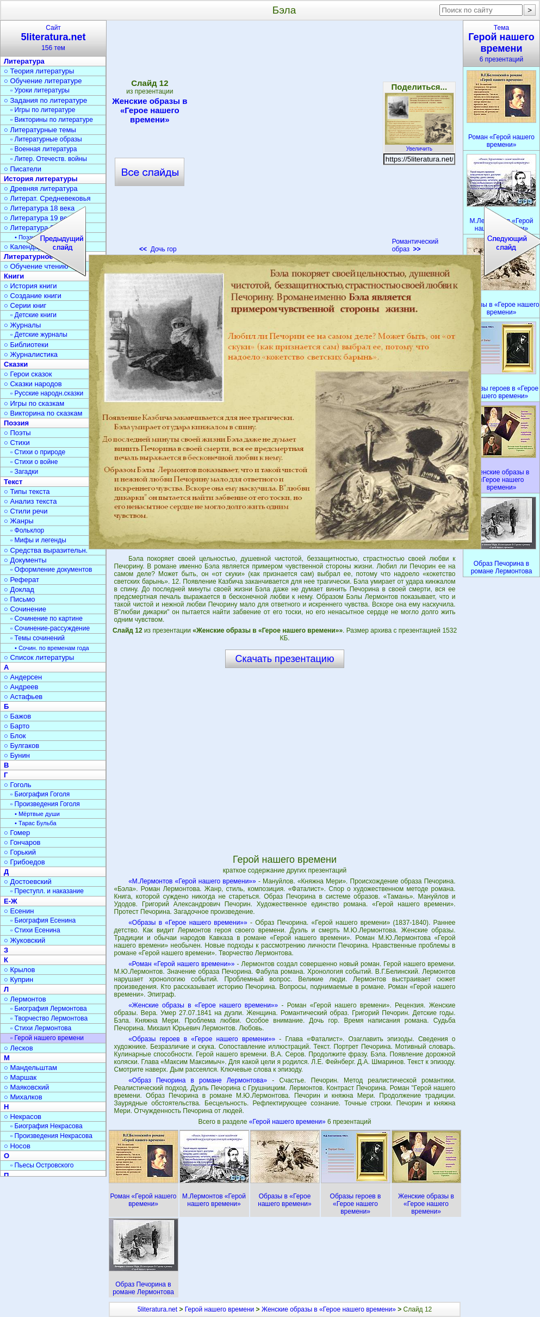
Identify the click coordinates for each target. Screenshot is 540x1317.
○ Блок (15, 736)
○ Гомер (17, 832)
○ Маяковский (26, 1087)
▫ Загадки (24, 471)
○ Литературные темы (40, 130)
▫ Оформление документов (51, 569)
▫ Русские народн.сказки (46, 393)
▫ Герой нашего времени (47, 1038)
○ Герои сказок (28, 374)
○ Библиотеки (26, 345)
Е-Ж (10, 901)
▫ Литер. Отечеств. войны (48, 159)
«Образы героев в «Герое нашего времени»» (201, 1039)
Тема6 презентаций (501, 43)
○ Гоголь (18, 785)
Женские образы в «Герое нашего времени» (329, 1309)
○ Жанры (19, 521)
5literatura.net (157, 1309)
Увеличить (419, 146)
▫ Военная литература (43, 149)
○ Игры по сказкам (34, 403)
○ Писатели (22, 169)
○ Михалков (23, 1097)
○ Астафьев (23, 696)
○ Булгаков (21, 745)
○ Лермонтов (25, 999)
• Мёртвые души (37, 814)
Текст (13, 482)
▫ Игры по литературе (42, 110)
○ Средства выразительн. (46, 550)
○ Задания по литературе (45, 100)
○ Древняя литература (40, 188)
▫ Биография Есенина (43, 920)
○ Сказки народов (33, 384)
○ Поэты (17, 433)
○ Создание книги (32, 296)
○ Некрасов (22, 1116)
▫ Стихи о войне (34, 462)
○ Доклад (19, 589)
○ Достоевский (28, 881)
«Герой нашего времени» (288, 1122)
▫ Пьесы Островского (41, 1165)
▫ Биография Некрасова (46, 1126)
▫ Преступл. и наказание (47, 891)
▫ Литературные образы (46, 139)
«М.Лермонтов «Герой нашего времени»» (192, 881)
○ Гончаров (22, 842)
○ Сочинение (25, 609)
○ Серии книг (25, 305)
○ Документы (25, 560)
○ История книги (30, 286)
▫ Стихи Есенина (35, 930)
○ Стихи (17, 442)
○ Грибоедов (24, 862)
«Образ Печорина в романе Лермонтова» (197, 1080)
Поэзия (16, 423)
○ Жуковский (24, 940)
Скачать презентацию (284, 658)
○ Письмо (19, 599)
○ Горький (20, 852)
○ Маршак (20, 1077)
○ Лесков (18, 1048)
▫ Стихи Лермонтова (40, 1028)
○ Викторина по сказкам (43, 413)
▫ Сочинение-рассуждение (50, 628)
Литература (24, 61)
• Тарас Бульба (36, 823)
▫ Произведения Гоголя (45, 804)
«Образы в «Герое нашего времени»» (187, 922)
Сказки (16, 364)
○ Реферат (21, 580)
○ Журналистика (31, 354)
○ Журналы (22, 325)
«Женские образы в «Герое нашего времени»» (203, 1005)
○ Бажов (17, 716)
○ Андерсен (23, 677)
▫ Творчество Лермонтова (49, 1018)
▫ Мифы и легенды (38, 540)
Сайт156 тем (53, 38)
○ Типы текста (27, 491)
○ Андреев (21, 687)
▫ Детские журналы (38, 334)
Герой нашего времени (219, 1309)
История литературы (41, 179)
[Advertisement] (116, 140)
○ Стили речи (26, 511)
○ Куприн (18, 979)
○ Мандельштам (30, 1068)
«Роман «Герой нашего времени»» (181, 964)
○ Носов (17, 1146)
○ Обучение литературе (43, 81)
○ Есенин (19, 911)
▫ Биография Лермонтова (48, 1008)
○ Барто (16, 726)
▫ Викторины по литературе (51, 119)
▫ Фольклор (27, 530)
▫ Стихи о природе (37, 452)
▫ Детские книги (33, 315)
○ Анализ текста (30, 501)
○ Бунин (17, 755)
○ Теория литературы (39, 71)
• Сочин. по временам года (52, 648)
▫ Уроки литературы (40, 90)
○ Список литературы (39, 657)
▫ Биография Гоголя (40, 794)
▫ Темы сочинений (37, 638)
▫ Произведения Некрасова (51, 1136)
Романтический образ (415, 245)
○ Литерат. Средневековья (47, 198)
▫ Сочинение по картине (46, 618)
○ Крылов (19, 970)
